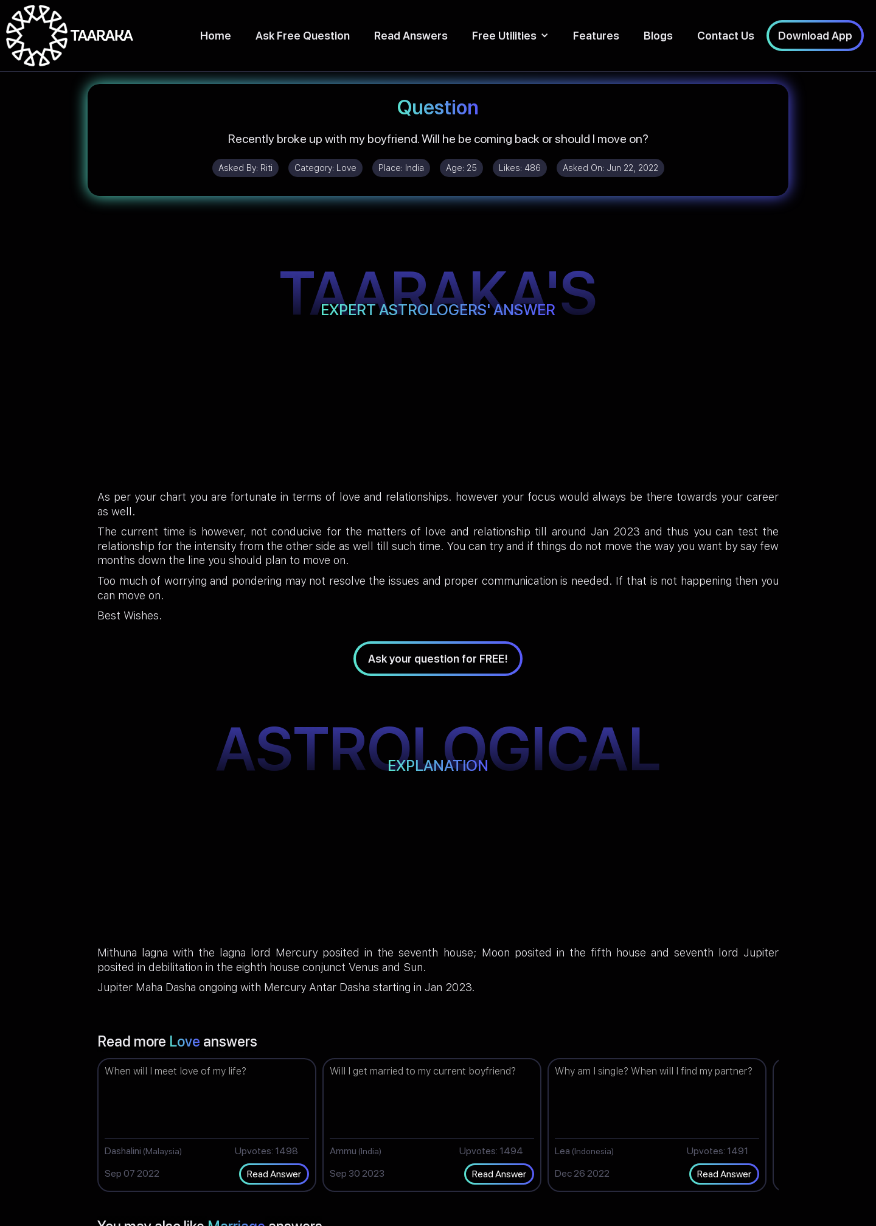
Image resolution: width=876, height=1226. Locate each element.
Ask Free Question (302, 35)
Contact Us (725, 35)
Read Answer (274, 1174)
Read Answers (411, 35)
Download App (815, 35)
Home (215, 35)
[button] (510, 35)
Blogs (658, 35)
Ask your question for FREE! (438, 658)
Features (596, 35)
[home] (69, 35)
